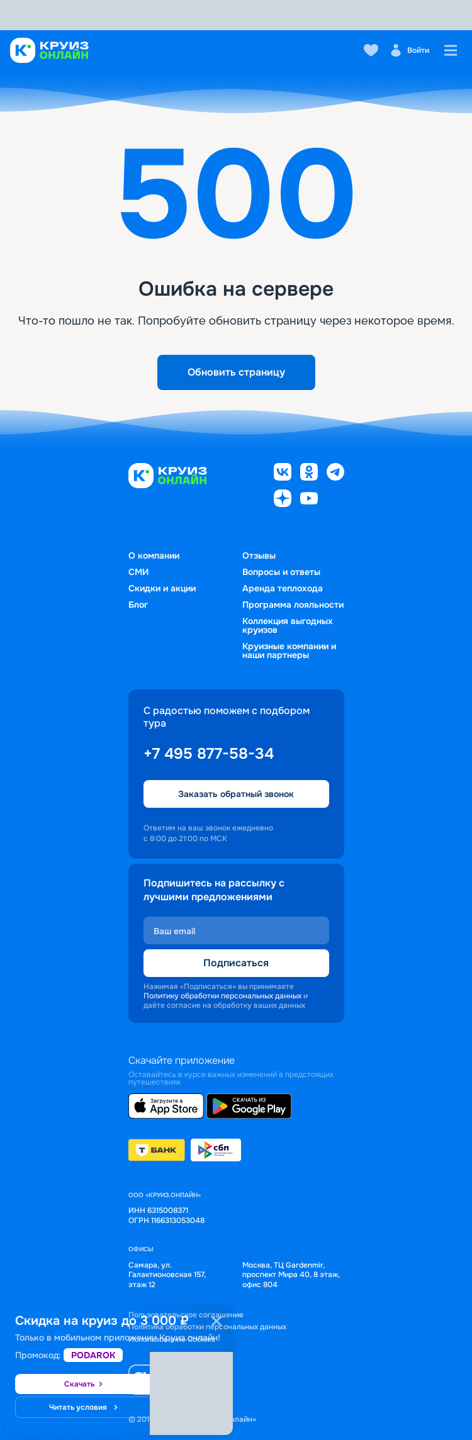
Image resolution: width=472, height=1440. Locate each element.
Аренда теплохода (282, 588)
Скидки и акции (162, 588)
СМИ (138, 571)
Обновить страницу (236, 372)
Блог (138, 604)
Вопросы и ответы (281, 571)
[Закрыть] (216, 1321)
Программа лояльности (293, 604)
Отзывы (259, 555)
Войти (409, 50)
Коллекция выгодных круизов (287, 625)
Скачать (84, 1384)
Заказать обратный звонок (236, 794)
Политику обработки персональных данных (222, 996)
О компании (153, 555)
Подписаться (236, 962)
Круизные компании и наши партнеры (289, 650)
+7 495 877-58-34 (208, 753)
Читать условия (84, 1407)
